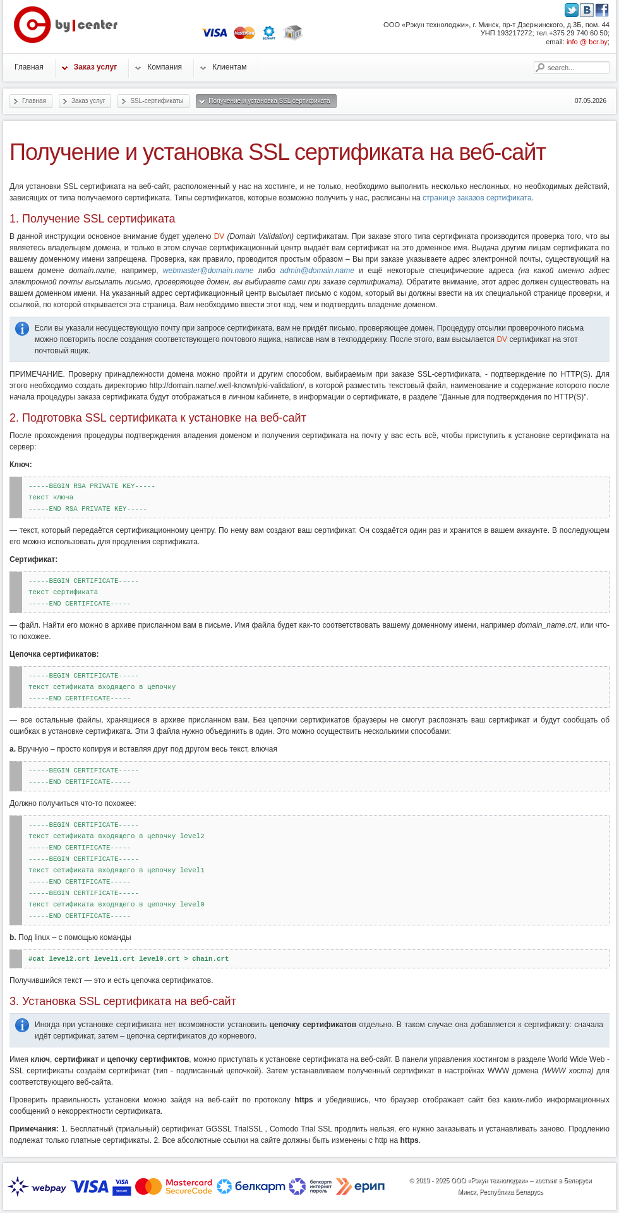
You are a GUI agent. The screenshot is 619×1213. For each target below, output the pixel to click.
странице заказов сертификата (477, 197)
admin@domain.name (317, 270)
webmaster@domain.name (208, 270)
